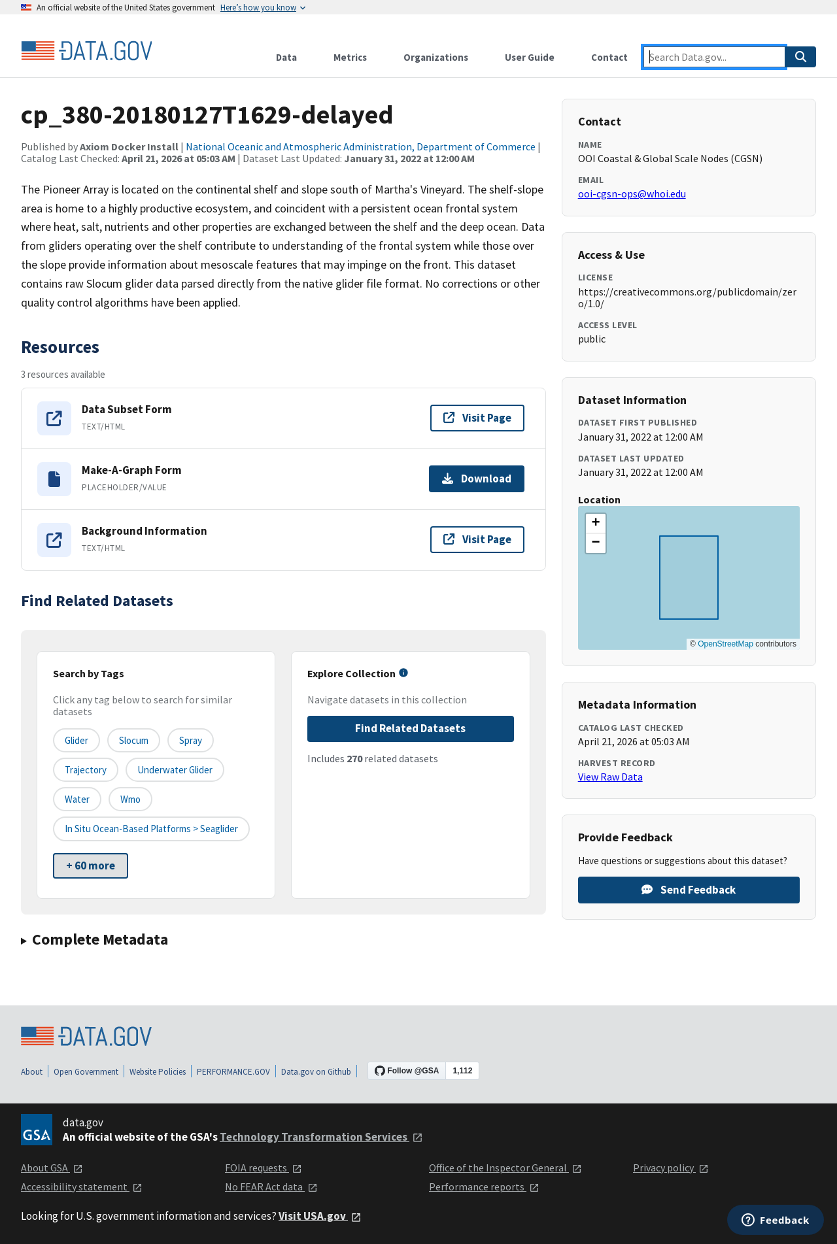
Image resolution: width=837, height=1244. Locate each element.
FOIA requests (263, 1167)
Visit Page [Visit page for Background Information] (477, 539)
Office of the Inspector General (505, 1167)
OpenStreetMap (725, 643)
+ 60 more (90, 865)
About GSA (52, 1167)
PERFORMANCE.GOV (233, 1071)
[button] (596, 523)
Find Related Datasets (410, 728)
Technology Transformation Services (321, 1137)
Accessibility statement (82, 1186)
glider (76, 740)
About (32, 1071)
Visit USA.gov (320, 1216)
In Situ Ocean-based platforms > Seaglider (151, 828)
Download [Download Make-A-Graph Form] (476, 478)
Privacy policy (671, 1167)
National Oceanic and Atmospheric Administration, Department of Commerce (361, 146)
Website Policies (157, 1071)
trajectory (86, 770)
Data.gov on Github (316, 1071)
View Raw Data (610, 776)
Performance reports (484, 1186)
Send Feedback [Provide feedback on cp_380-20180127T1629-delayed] (688, 890)
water (77, 799)
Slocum (133, 740)
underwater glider (175, 770)
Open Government (86, 1071)
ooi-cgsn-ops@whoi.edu (632, 193)
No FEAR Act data (271, 1186)
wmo (130, 799)
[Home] (86, 51)
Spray (190, 740)
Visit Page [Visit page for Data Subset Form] (477, 418)
